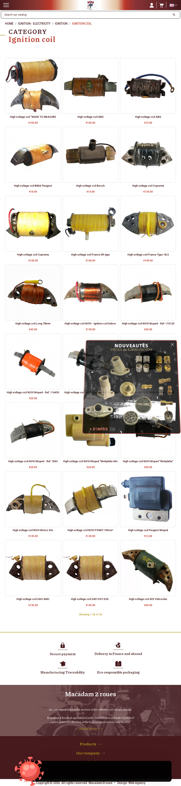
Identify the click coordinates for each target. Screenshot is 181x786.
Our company (88, 753)
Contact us (88, 771)
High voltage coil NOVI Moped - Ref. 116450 (33, 392)
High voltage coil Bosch (90, 185)
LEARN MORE (88, 729)
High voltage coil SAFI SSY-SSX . (90, 599)
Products (88, 744)
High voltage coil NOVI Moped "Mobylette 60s (90, 461)
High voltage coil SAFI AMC (32, 599)
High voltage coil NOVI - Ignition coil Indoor (90, 323)
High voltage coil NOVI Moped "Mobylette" (148, 461)
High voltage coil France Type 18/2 (148, 254)
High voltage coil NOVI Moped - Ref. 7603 (33, 461)
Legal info (88, 762)
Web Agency (136, 783)
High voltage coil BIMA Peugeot (33, 185)
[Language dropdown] (173, 5)
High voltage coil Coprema (148, 185)
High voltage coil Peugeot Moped (148, 530)
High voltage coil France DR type (90, 254)
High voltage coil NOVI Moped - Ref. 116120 (148, 323)
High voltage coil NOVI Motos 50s (33, 530)
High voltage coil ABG (90, 116)
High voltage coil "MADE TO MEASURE (33, 116)
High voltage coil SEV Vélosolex (148, 599)
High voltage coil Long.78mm (32, 323)
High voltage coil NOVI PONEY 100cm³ (90, 530)
